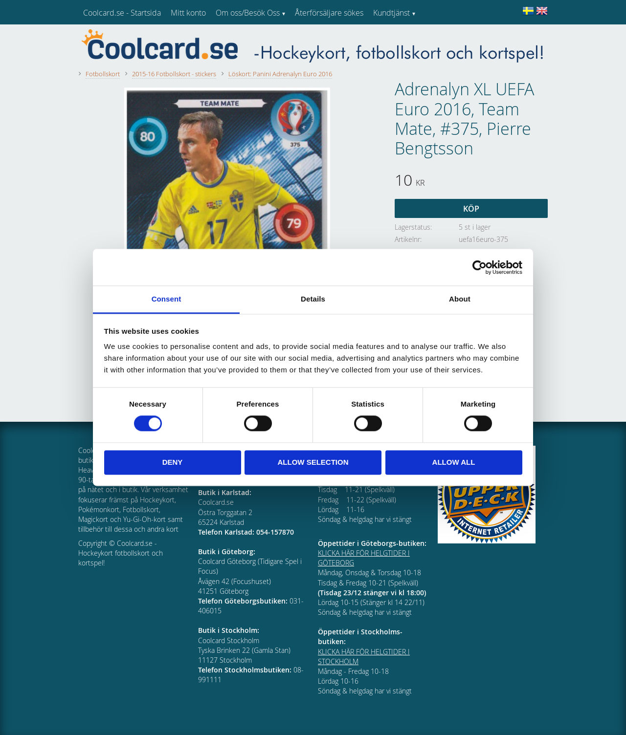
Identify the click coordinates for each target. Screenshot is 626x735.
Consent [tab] (166, 299)
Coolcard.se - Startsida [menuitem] (122, 12)
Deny (172, 462)
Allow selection (313, 462)
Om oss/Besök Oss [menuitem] (248, 12)
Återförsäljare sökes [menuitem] (329, 12)
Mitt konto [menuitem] (188, 12)
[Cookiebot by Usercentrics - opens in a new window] (479, 267)
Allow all (453, 462)
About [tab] (459, 299)
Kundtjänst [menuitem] (391, 12)
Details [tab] (313, 299)
